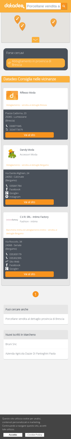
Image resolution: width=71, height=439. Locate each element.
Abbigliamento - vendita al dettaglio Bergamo (27, 164)
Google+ (14, 193)
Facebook (14, 189)
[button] (54, 22)
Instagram (14, 196)
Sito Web (14, 261)
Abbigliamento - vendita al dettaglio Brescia (26, 105)
